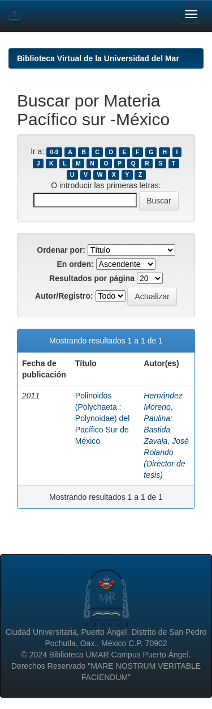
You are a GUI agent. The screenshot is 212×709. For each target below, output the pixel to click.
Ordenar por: (61, 249)
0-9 (54, 151)
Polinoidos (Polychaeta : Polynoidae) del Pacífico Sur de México (102, 418)
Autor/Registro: (64, 295)
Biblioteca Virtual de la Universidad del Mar (98, 58)
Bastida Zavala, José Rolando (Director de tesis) (166, 452)
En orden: (75, 264)
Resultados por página (92, 278)
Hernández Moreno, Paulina (163, 407)
